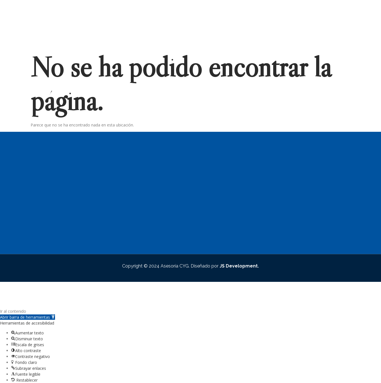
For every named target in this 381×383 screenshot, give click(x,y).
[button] (27, 317)
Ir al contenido (13, 311)
